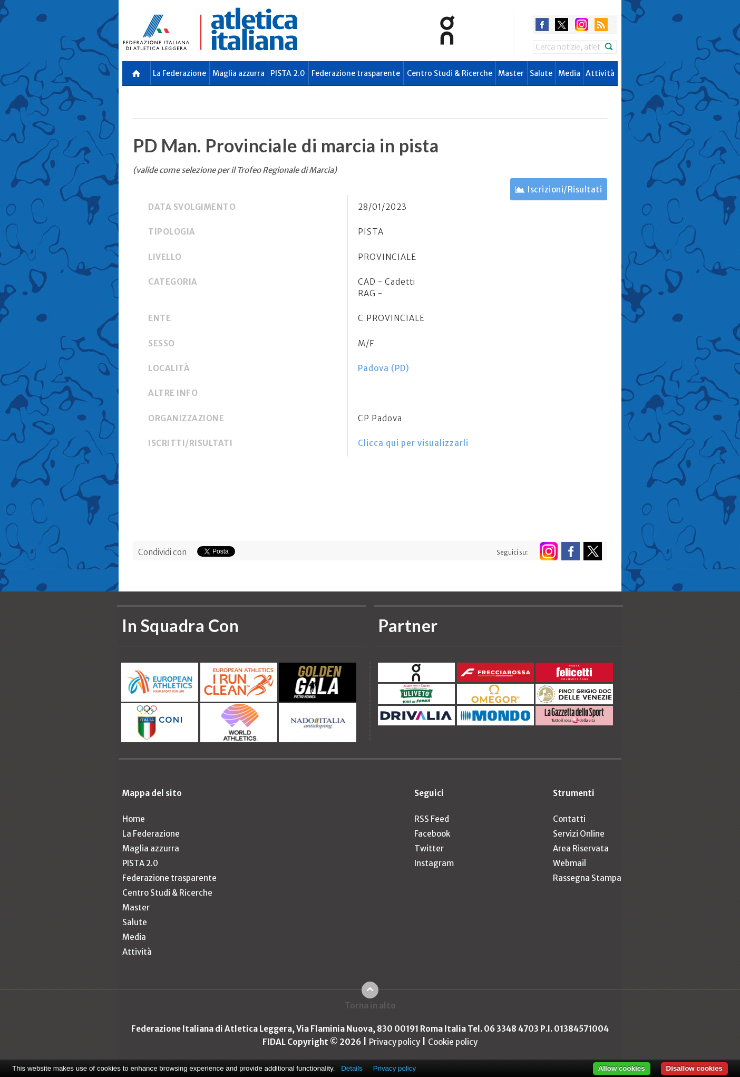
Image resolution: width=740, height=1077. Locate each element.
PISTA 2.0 (287, 73)
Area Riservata (581, 848)
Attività (600, 73)
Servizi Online (579, 834)
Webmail (569, 863)
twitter (561, 24)
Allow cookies (621, 1068)
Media (569, 73)
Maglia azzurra (238, 73)
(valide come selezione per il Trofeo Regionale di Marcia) (235, 170)
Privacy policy (394, 1042)
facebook (542, 24)
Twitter (429, 848)
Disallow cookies (694, 1068)
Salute (541, 73)
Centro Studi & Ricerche (449, 73)
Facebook (432, 834)
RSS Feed (431, 819)
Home (133, 819)
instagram (581, 24)
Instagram (434, 863)
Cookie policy (453, 1042)
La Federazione (179, 73)
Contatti (569, 819)
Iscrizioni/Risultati (565, 190)
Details (352, 1068)
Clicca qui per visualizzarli (413, 443)
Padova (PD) (384, 368)
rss (601, 24)
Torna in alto (370, 1006)
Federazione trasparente (355, 73)
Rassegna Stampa (587, 878)
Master (511, 73)
